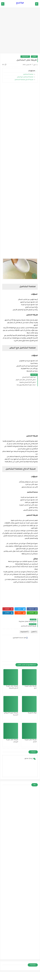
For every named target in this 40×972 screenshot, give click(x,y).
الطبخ (34, 56)
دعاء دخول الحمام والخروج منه (26, 385)
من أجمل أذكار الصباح (29, 377)
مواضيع (20, 3)
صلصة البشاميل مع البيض (25, 77)
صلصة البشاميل (28, 74)
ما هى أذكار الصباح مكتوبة (27, 382)
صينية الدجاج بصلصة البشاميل (24, 79)
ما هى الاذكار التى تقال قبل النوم (26, 380)
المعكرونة (25, 56)
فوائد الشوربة (32, 713)
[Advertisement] (20, 31)
